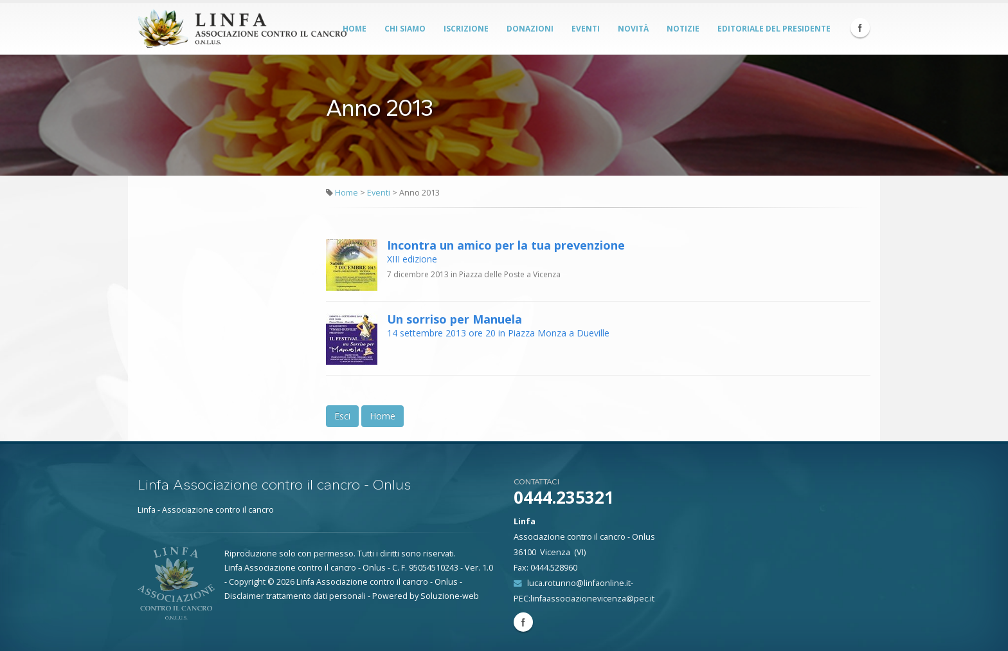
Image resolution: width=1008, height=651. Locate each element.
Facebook (860, 27)
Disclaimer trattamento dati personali (295, 596)
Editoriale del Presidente (774, 28)
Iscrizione (466, 28)
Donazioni (530, 28)
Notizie (683, 28)
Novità (633, 28)
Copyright (247, 581)
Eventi (586, 28)
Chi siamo (405, 28)
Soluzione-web (449, 596)
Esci (342, 416)
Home (354, 28)
